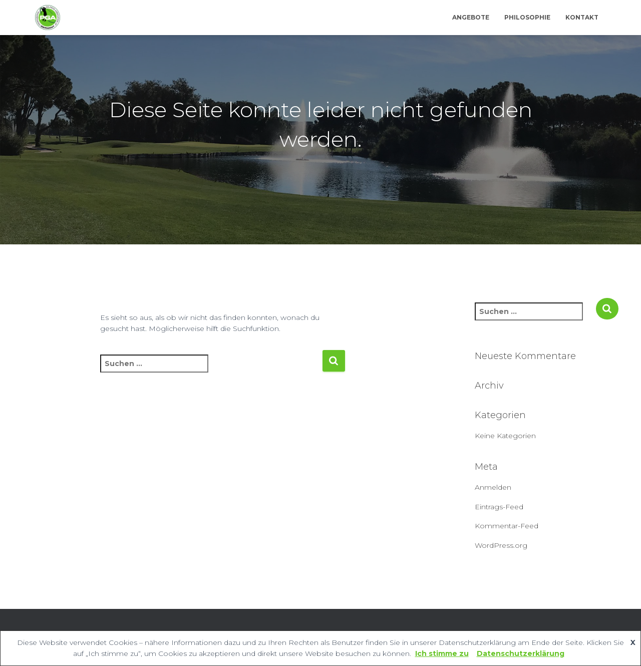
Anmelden (493, 487)
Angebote (470, 17)
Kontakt (581, 17)
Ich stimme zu (442, 653)
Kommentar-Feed (506, 525)
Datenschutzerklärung (520, 653)
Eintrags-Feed (499, 506)
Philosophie (527, 17)
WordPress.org (501, 545)
